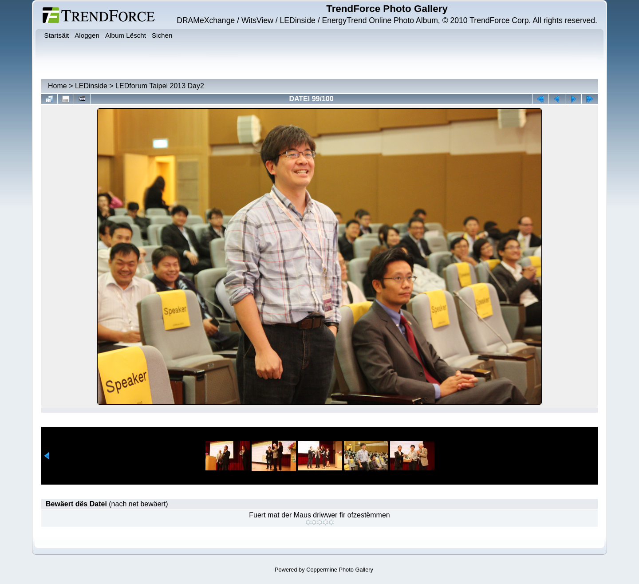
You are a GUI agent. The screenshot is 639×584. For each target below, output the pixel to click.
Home (57, 86)
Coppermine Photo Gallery (339, 569)
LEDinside (91, 86)
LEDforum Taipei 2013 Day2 (159, 86)
